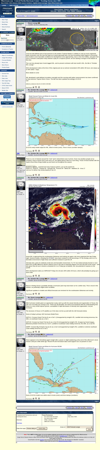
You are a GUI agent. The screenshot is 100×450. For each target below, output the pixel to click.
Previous (69, 15)
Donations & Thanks (7, 49)
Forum (4, 46)
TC (80, 258)
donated (42, 439)
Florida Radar (5, 67)
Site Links (4, 76)
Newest (8, 46)
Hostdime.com (63, 436)
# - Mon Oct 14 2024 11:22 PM (38, 91)
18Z (27, 304)
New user (53, 11)
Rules (73, 11)
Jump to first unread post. (25, 20)
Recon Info (5, 62)
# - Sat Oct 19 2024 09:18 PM (37, 336)
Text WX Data (5, 83)
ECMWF (51, 258)
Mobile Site (5, 90)
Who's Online (62, 11)
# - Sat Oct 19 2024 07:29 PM (37, 299)
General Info (5, 73)
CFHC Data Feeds (7, 85)
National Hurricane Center (64, 441)
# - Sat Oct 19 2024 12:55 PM (37, 280)
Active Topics (74, 9)
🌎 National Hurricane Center (7, 103)
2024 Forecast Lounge (32, 15)
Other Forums (58, 9)
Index (75, 15)
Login (4, 5)
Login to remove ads (7, 106)
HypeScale (4, 38)
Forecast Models (6, 60)
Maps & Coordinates (7, 55)
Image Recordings (7, 57)
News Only (5, 22)
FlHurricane (7, 8)
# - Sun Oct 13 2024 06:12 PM (37, 24)
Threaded (88, 15)
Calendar (79, 11)
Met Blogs (4, 24)
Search (4, 29)
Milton (52, 5)
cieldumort (53, 90)
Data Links (5, 78)
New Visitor (14, 5)
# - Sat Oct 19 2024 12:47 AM (37, 179)
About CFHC (5, 88)
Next (81, 15)
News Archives (6, 26)
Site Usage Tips (6, 80)
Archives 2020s (21, 15)
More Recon (5, 65)
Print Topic (19, 423)
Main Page (5, 19)
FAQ (68, 11)
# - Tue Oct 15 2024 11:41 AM (37, 155)
